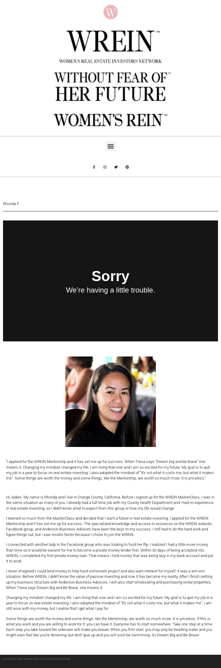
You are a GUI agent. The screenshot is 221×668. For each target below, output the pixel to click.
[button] (110, 146)
